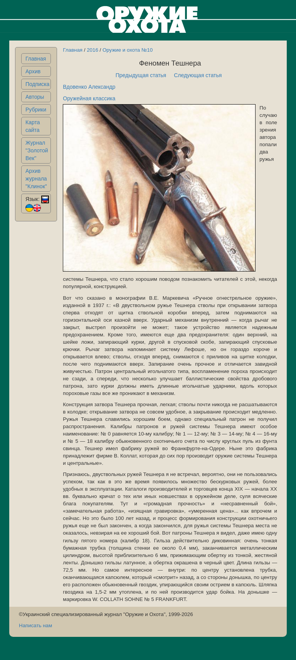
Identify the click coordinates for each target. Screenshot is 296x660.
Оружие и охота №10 (128, 50)
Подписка (37, 84)
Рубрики (35, 109)
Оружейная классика (89, 98)
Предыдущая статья (141, 75)
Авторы (34, 97)
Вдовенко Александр (89, 87)
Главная (35, 59)
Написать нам (35, 625)
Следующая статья (198, 75)
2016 (92, 50)
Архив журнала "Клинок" (36, 178)
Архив (32, 71)
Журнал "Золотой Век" (36, 150)
